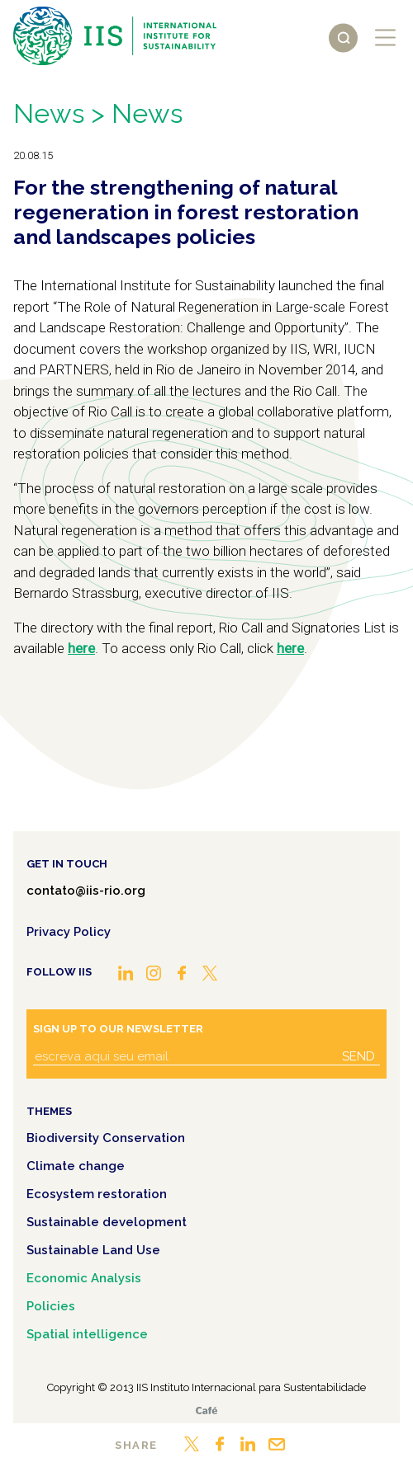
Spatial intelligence (87, 1334)
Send (358, 1056)
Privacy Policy (68, 931)
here (81, 648)
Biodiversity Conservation (105, 1138)
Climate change (75, 1166)
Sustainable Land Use (93, 1250)
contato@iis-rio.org (85, 890)
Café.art (206, 1410)
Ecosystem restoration (96, 1194)
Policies (50, 1306)
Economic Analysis (83, 1278)
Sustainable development (106, 1222)
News (48, 113)
